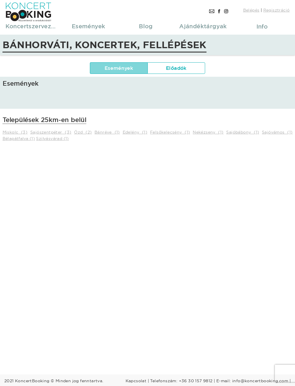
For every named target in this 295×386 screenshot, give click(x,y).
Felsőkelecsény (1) (170, 132)
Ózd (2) (83, 132)
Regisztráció (276, 10)
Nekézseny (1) (208, 132)
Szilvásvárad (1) (52, 138)
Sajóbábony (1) (242, 132)
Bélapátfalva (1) (19, 138)
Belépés (251, 10)
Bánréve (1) (107, 132)
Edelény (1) (135, 132)
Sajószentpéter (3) (50, 132)
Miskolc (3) (15, 132)
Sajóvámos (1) (277, 132)
